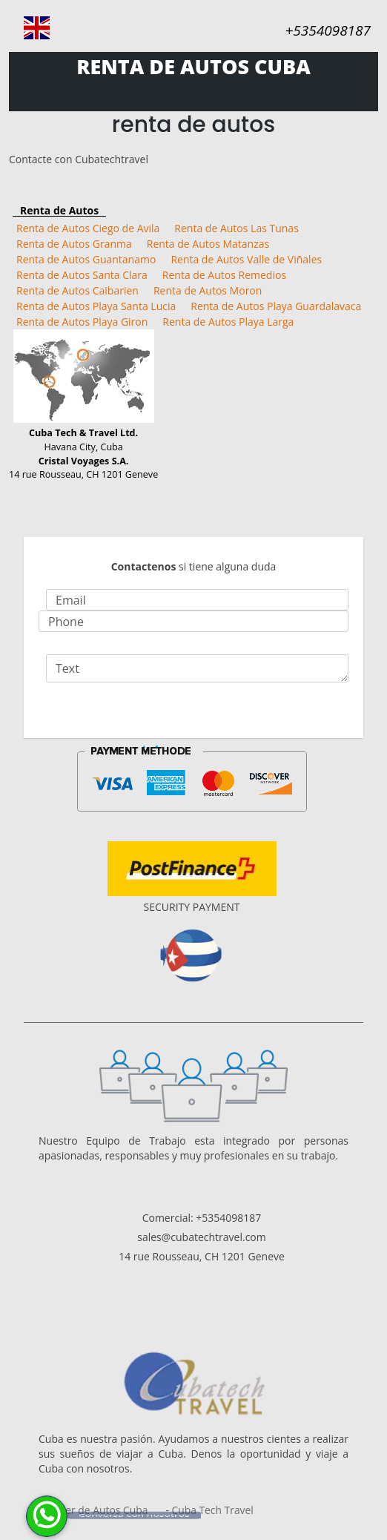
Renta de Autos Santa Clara (82, 275)
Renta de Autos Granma (74, 244)
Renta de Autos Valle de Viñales (246, 259)
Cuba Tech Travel (212, 1510)
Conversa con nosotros (134, 1514)
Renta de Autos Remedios (224, 275)
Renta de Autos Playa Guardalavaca (276, 306)
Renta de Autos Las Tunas (236, 228)
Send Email (193, 712)
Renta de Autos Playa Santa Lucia (96, 306)
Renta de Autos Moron (207, 290)
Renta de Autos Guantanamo (86, 259)
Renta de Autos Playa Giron (82, 322)
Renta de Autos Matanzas (208, 244)
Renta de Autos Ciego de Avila (87, 228)
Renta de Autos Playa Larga (228, 322)
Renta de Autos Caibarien (77, 290)
